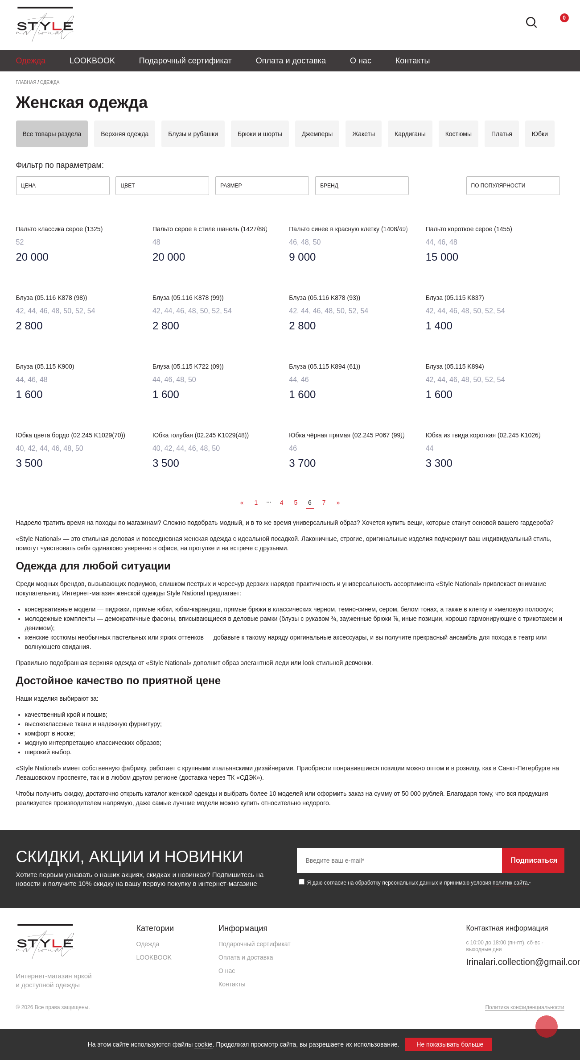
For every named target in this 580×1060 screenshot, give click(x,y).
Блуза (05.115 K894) (455, 366)
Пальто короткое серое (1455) (469, 229)
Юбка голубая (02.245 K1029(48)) (200, 435)
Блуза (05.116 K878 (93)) (324, 297)
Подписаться (534, 860)
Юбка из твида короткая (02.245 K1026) (483, 435)
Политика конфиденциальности (524, 1007)
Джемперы (317, 133)
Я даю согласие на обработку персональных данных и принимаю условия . (415, 882)
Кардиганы (410, 133)
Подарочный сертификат (185, 60)
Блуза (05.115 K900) (45, 366)
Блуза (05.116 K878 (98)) (51, 297)
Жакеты (363, 133)
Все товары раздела (52, 133)
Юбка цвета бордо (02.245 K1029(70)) (70, 435)
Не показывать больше (449, 1044)
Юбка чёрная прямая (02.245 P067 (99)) (346, 435)
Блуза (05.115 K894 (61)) (324, 366)
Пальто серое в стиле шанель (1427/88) (209, 229)
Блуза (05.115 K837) (455, 297)
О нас (360, 60)
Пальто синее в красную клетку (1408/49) (348, 229)
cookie (203, 1044)
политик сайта (510, 883)
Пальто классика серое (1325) (59, 229)
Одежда (30, 60)
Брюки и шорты (260, 133)
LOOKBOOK (92, 60)
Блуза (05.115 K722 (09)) (188, 366)
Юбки (540, 133)
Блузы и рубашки (193, 133)
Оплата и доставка (291, 60)
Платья (501, 133)
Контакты (412, 60)
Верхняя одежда (124, 133)
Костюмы (458, 133)
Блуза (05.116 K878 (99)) (188, 297)
